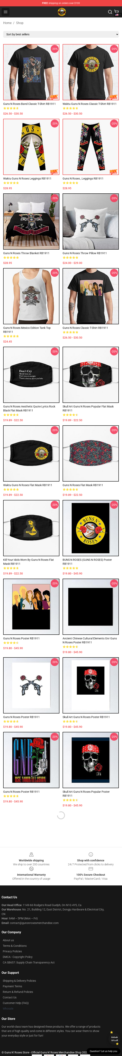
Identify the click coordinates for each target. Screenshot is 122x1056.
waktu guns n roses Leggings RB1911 (27, 178)
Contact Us (9, 997)
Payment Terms (12, 986)
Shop (19, 23)
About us (8, 940)
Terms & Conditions (15, 945)
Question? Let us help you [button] (103, 1051)
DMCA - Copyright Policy (18, 957)
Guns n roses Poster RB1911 (21, 638)
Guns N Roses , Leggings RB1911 (83, 178)
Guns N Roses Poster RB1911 (21, 791)
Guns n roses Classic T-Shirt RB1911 (85, 327)
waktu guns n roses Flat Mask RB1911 (27, 485)
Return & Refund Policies (18, 991)
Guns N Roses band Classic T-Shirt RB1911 (29, 103)
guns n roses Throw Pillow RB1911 (85, 253)
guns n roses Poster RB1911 (21, 717)
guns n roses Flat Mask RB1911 (83, 485)
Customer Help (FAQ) (16, 1003)
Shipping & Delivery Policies (19, 980)
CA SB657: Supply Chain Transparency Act (29, 962)
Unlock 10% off (114, 1039)
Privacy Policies (12, 951)
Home (7, 23)
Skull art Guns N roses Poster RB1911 (86, 717)
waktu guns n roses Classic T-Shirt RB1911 (90, 103)
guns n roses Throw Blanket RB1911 (26, 253)
